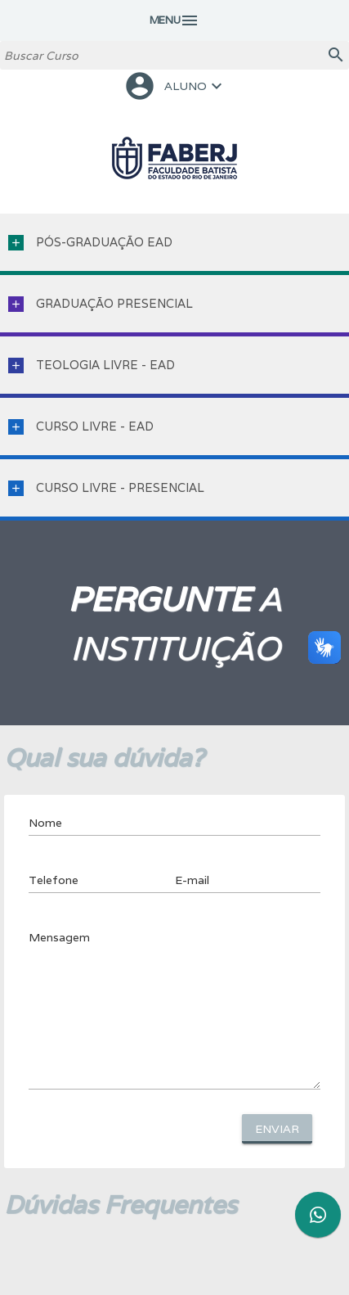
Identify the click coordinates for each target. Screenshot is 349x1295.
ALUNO (174, 86)
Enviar (277, 1128)
